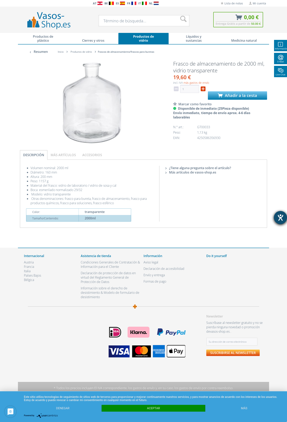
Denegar (63, 408)
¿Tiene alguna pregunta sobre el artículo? (198, 168)
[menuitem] (26, 3)
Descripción (33, 155)
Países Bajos (32, 275)
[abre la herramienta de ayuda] (280, 217)
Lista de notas (232, 3)
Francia (29, 266)
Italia (27, 271)
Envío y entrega (154, 275)
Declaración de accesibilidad (164, 268)
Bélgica (29, 280)
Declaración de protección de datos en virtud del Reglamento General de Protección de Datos (108, 277)
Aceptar (153, 408)
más (244, 408)
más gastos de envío (196, 83)
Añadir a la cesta (237, 95)
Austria (29, 262)
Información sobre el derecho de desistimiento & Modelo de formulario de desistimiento (110, 292)
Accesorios (92, 155)
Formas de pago (155, 281)
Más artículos (63, 155)
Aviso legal (151, 262)
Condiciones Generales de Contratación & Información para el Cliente (110, 264)
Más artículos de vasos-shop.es (190, 172)
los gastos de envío (141, 388)
